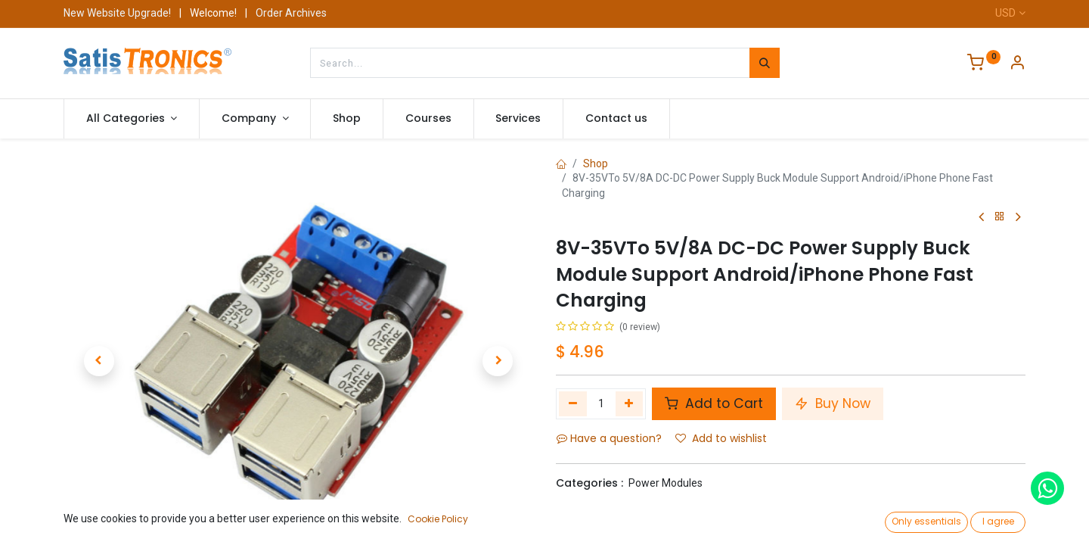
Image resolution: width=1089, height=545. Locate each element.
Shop (595, 163)
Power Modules (665, 483)
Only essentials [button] (926, 521)
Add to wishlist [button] (721, 438)
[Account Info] (1017, 64)
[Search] (764, 63)
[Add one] (630, 403)
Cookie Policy (438, 518)
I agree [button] (998, 521)
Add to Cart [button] (714, 403)
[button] (99, 361)
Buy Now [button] (832, 403)
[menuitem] (347, 119)
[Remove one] (573, 403)
